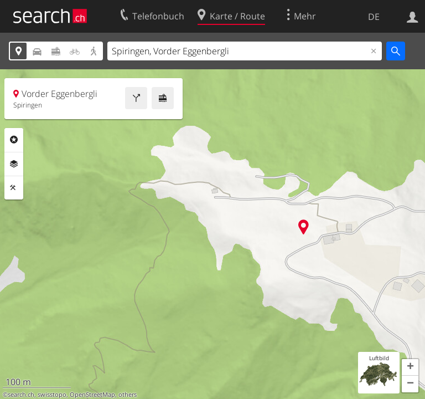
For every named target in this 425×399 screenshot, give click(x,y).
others (127, 394)
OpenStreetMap (92, 394)
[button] (410, 367)
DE (374, 17)
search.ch (21, 394)
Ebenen (13, 164)
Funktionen (13, 188)
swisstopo (52, 394)
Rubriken (13, 139)
